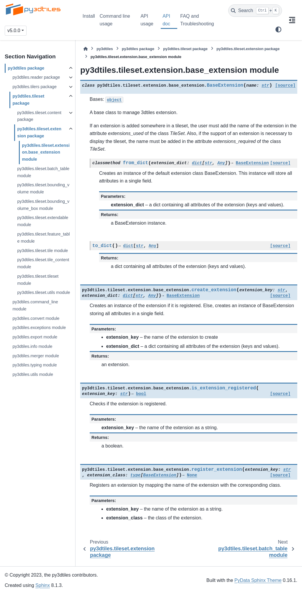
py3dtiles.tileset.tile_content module (43, 263)
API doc (166, 20)
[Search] (255, 10)
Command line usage (115, 20)
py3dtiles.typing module (34, 365)
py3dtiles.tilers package (34, 86)
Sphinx (42, 585)
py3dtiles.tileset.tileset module (37, 280)
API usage (146, 20)
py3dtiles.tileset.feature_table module (43, 237)
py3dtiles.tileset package (28, 100)
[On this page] (292, 20)
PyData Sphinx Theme (258, 580)
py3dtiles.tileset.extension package (39, 132)
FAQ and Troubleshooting (197, 20)
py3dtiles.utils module (32, 374)
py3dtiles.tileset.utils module (43, 292)
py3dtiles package (26, 68)
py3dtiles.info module (32, 346)
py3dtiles (104, 49)
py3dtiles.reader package (36, 77)
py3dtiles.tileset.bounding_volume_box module (43, 205)
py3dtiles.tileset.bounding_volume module (43, 188)
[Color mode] (278, 29)
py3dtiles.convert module (35, 318)
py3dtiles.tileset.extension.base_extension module (46, 152)
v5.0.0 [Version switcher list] (13, 30)
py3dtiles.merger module (35, 355)
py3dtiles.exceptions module (39, 327)
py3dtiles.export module (34, 337)
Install (89, 16)
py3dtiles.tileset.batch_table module (43, 172)
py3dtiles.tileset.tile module (42, 250)
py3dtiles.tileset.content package (39, 116)
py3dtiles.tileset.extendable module (42, 221)
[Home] (85, 49)
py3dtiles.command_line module (35, 305)
